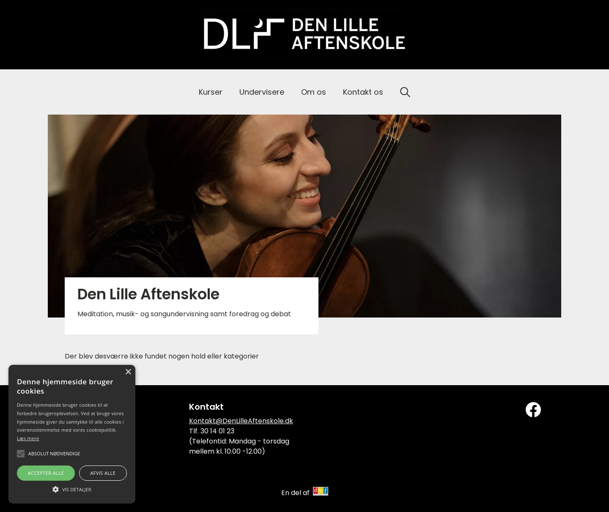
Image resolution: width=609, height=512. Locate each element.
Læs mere (28, 438)
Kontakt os (363, 92)
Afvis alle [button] (102, 473)
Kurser (210, 92)
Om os (313, 92)
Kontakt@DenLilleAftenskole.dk (241, 421)
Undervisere (261, 92)
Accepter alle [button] (46, 473)
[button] (72, 489)
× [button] (128, 372)
